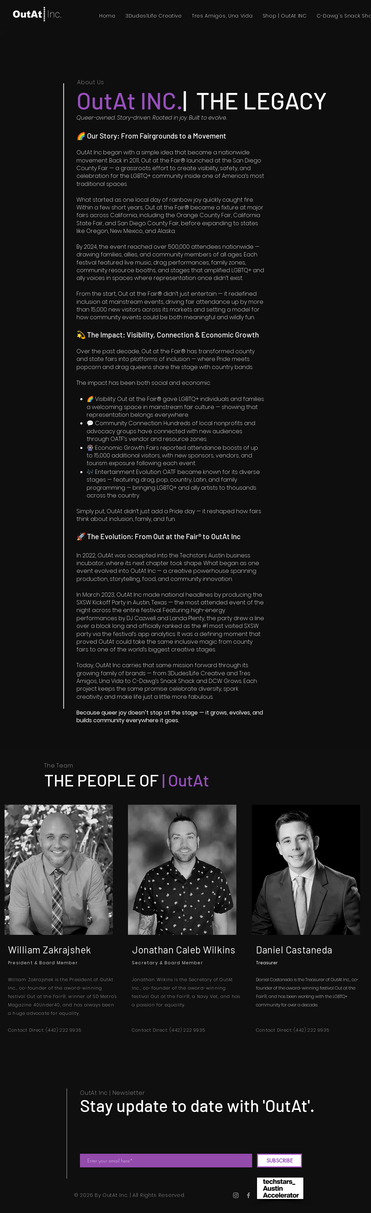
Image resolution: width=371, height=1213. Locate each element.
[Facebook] (248, 1195)
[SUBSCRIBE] (279, 1160)
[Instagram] (236, 1195)
